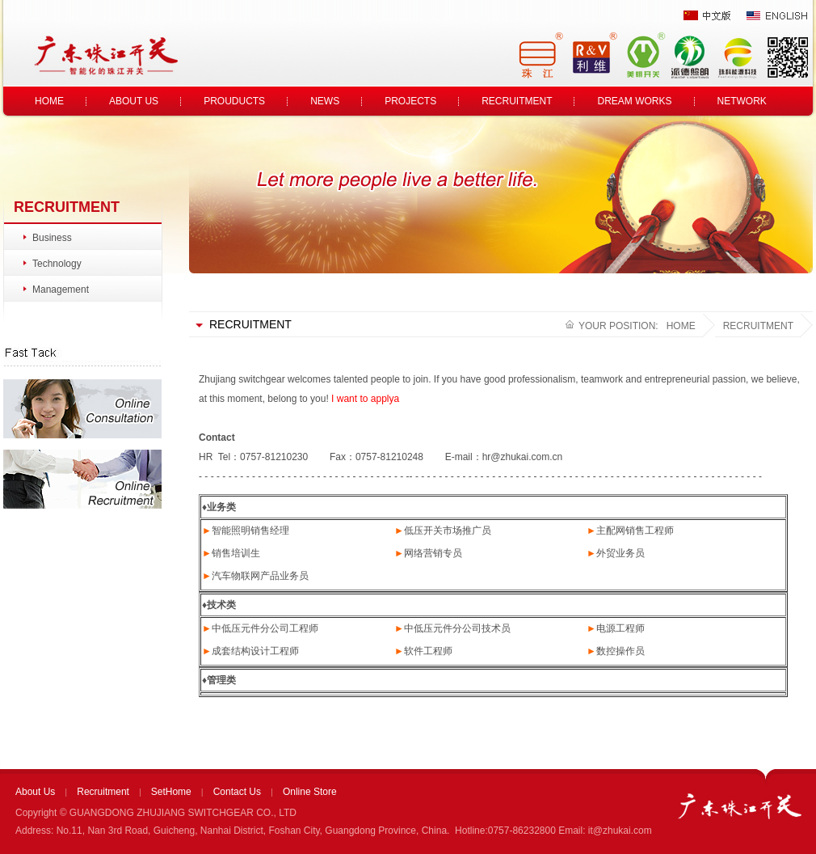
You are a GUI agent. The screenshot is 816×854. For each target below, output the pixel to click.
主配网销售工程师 (635, 530)
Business (52, 237)
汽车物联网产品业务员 (260, 575)
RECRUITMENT (517, 101)
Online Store (310, 791)
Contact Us (237, 791)
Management (60, 289)
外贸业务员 (620, 553)
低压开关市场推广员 (447, 530)
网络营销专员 (433, 553)
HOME (49, 101)
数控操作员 (620, 651)
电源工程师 (620, 628)
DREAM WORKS (634, 101)
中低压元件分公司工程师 (265, 628)
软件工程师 (428, 651)
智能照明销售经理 (250, 530)
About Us (35, 791)
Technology (57, 263)
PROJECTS (410, 101)
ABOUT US (133, 101)
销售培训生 (236, 553)
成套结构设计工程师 (255, 651)
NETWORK (742, 101)
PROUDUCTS (234, 101)
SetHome (171, 791)
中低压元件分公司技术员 (457, 628)
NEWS (324, 101)
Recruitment (103, 791)
